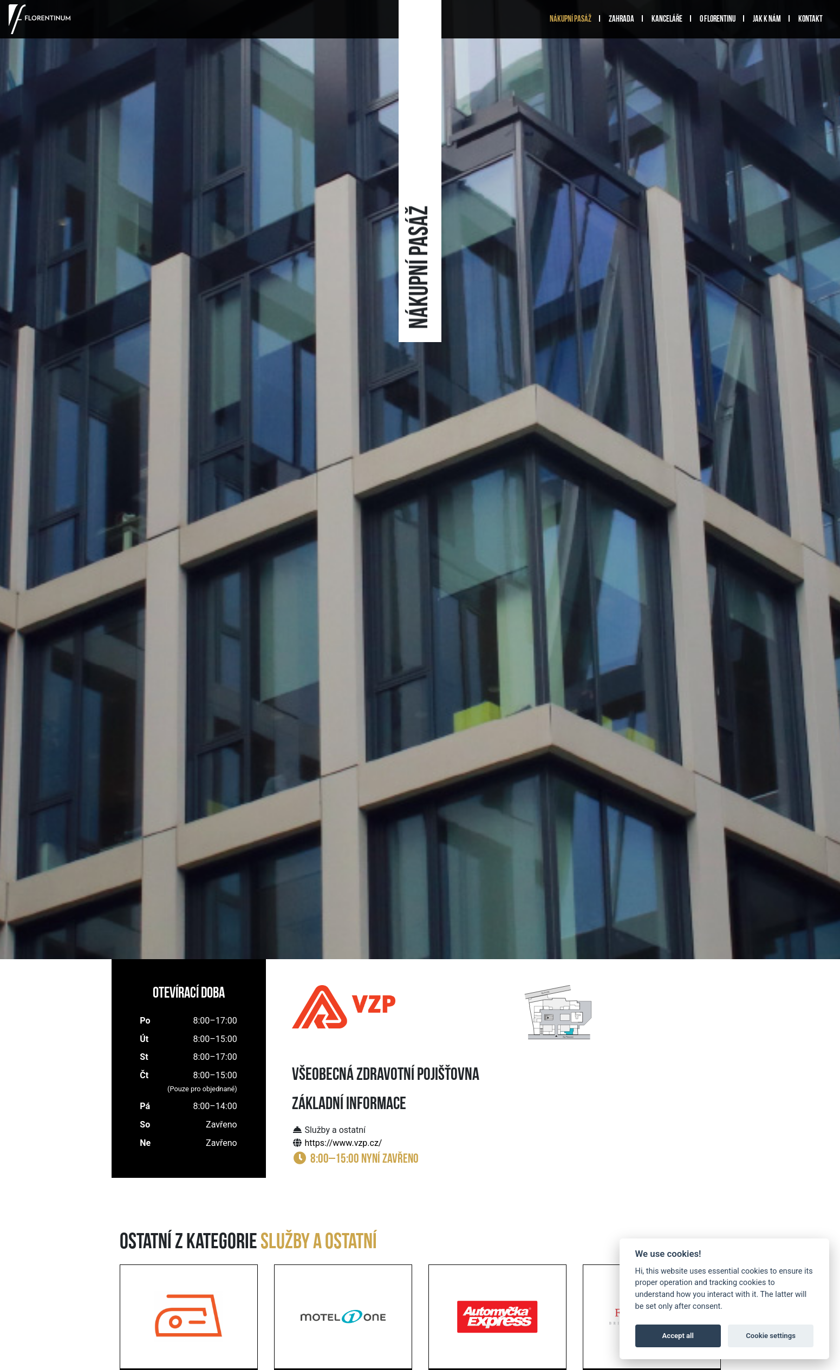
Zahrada (621, 19)
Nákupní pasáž (570, 19)
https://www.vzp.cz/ (343, 1143)
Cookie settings (771, 1336)
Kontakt (810, 19)
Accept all (678, 1336)
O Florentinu (717, 19)
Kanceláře (667, 19)
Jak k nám (767, 19)
